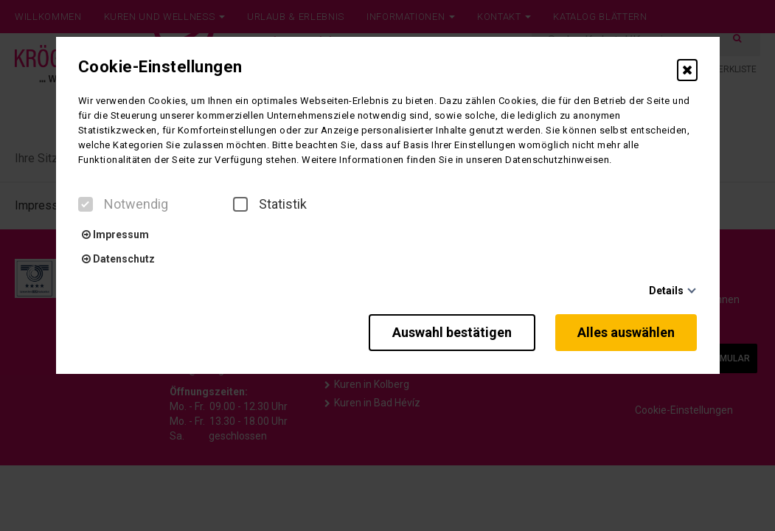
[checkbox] (85, 204)
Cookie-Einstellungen (160, 67)
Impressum (115, 234)
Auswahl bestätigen (450, 332)
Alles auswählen (626, 332)
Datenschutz (118, 259)
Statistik (270, 204)
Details (666, 290)
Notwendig (123, 204)
